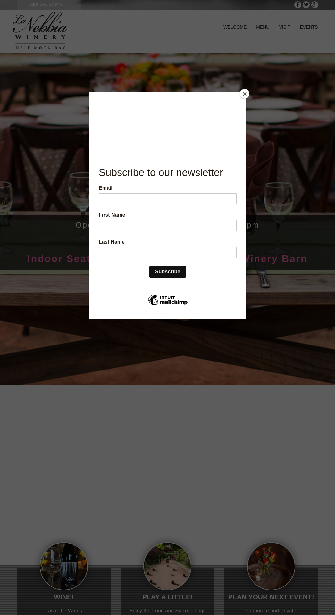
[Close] (244, 94)
